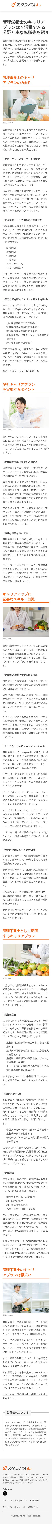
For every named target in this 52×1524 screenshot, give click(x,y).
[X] (5, 1493)
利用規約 (35, 1500)
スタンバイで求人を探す (15, 1500)
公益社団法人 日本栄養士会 (24, 371)
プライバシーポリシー (14, 1507)
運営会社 (33, 1507)
